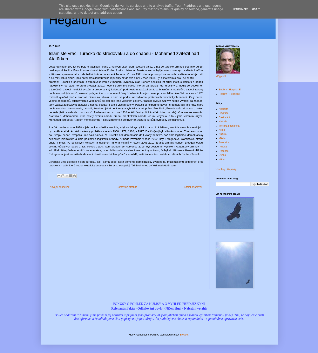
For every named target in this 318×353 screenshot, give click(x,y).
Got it (256, 9)
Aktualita (223, 109)
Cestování (224, 117)
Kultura (223, 134)
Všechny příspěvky (226, 169)
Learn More (240, 9)
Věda (222, 159)
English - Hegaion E (230, 89)
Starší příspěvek (193, 187)
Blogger (184, 334)
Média (222, 138)
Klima (222, 130)
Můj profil (221, 76)
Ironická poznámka (229, 125)
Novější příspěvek (59, 187)
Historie (223, 121)
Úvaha (222, 155)
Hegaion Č (78, 20)
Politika (223, 146)
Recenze (224, 151)
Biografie (224, 113)
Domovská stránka (127, 187)
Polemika (224, 142)
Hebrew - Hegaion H (230, 93)
